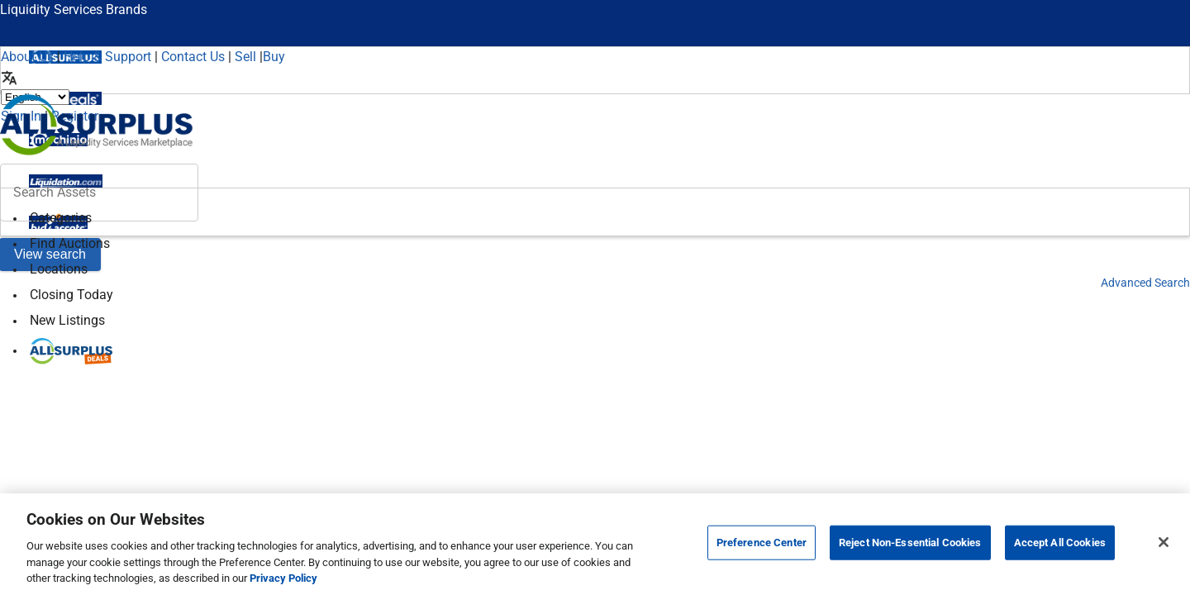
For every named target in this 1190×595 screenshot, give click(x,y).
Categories (61, 218)
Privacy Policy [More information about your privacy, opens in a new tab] (283, 578)
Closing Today (71, 294)
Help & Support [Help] (107, 56)
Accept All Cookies (1060, 542)
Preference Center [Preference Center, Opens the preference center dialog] (761, 542)
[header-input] (99, 192)
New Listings (67, 320)
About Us (27, 56)
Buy (274, 56)
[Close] (1163, 542)
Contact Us (193, 56)
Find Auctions (70, 243)
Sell (245, 56)
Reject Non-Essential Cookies (910, 542)
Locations (59, 269)
